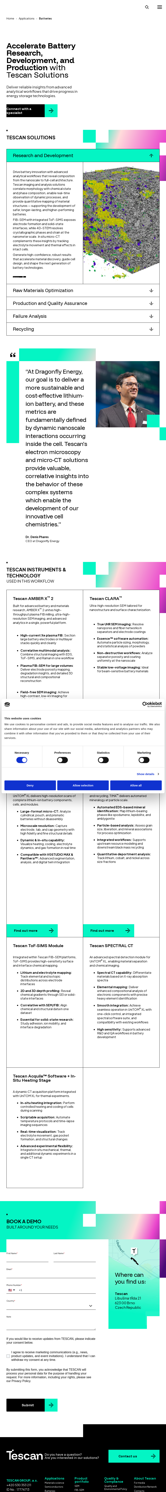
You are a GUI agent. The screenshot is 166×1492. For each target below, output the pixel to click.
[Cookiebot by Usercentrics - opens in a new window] (145, 704)
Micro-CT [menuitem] (80, 1455)
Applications (26, 17)
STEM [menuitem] (78, 1459)
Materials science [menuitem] (54, 1444)
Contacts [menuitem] (139, 1452)
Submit (28, 1367)
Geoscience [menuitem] (51, 1460)
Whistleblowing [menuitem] (142, 1456)
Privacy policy (98, 1481)
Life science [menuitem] (51, 1456)
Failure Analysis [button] (30, 320)
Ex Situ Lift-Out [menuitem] (83, 1467)
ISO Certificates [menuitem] (113, 1454)
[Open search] (146, 6)
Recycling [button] (23, 333)
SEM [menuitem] (77, 1447)
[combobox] (51, 1267)
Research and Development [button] (43, 154)
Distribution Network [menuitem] (145, 1448)
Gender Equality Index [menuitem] (116, 1470)
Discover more (28, 278)
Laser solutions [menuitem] (83, 1463)
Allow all (136, 785)
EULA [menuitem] (107, 1458)
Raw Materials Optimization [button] (43, 294)
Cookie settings (83, 1485)
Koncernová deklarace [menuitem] (146, 1460)
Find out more (25, 892)
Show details (145, 773)
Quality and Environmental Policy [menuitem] (115, 1449)
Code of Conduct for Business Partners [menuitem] (115, 1464)
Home (10, 17)
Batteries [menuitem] (50, 1452)
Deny (30, 785)
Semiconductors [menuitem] (54, 1448)
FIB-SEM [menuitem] (79, 1451)
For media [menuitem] (139, 1444)
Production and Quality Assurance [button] (50, 307)
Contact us (127, 1418)
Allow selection (83, 785)
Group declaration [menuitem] (144, 1464)
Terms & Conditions (70, 1481)
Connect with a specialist (18, 110)
